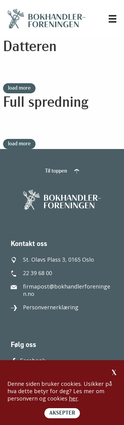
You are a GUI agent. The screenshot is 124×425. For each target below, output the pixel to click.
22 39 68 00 (31, 273)
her (73, 398)
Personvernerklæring (44, 307)
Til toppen (62, 171)
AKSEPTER (62, 413)
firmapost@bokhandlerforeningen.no (60, 290)
